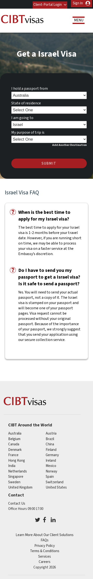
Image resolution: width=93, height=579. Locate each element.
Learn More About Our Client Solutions (45, 533)
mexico (51, 464)
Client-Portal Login (47, 3)
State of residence (26, 101)
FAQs (45, 538)
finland (51, 448)
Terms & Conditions (44, 549)
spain (50, 475)
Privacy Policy (44, 544)
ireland (51, 459)
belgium (14, 437)
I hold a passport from (29, 87)
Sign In (78, 3)
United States (56, 486)
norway (51, 469)
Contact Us (16, 502)
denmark (15, 448)
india (11, 464)
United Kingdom (20, 486)
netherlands (17, 469)
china (50, 442)
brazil (50, 437)
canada (13, 442)
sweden (14, 480)
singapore (15, 475)
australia (14, 432)
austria (51, 432)
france (13, 453)
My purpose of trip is (27, 131)
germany (52, 453)
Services (44, 555)
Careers (44, 560)
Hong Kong (16, 459)
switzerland (54, 480)
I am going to (22, 116)
